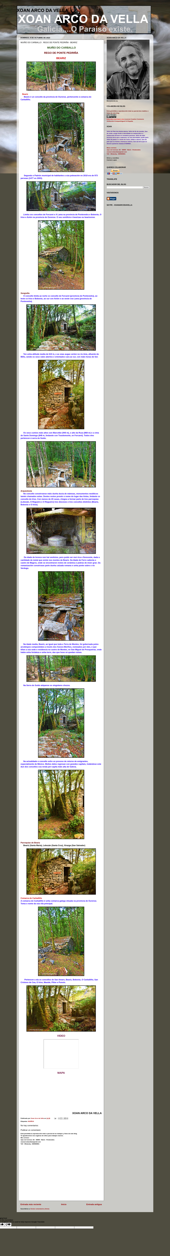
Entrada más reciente (30, 1204)
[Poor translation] (7, 1224)
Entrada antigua (94, 1204)
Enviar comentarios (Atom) (40, 1209)
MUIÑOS (31, 1121)
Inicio (63, 1204)
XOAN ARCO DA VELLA (42, 10)
